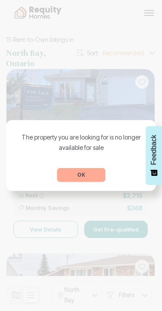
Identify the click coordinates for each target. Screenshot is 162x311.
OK (81, 174)
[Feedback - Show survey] (154, 155)
